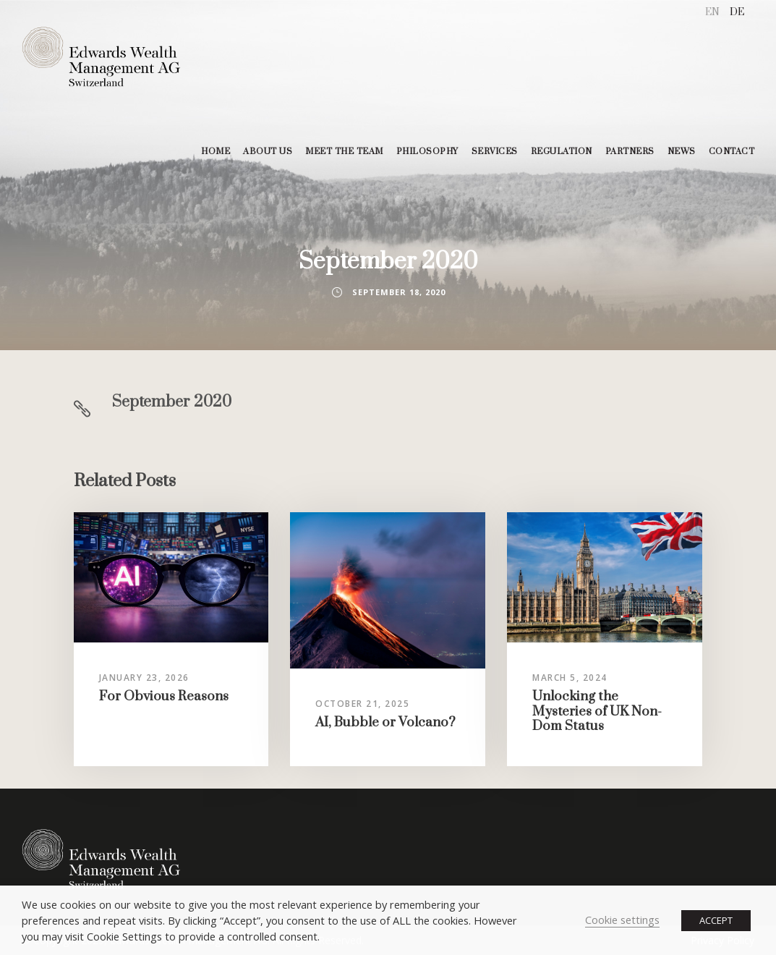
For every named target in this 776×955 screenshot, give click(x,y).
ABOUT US (267, 151)
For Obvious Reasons (164, 696)
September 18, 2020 (398, 291)
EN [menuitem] (712, 12)
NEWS (682, 151)
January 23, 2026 (144, 677)
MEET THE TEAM (344, 151)
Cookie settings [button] (622, 919)
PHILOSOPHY (427, 151)
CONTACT (732, 151)
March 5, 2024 (569, 677)
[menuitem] (712, 12)
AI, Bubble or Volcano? (385, 722)
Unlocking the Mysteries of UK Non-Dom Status (597, 711)
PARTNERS (630, 151)
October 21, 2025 (362, 703)
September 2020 (171, 402)
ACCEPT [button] (716, 920)
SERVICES (495, 151)
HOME (215, 151)
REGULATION (561, 151)
